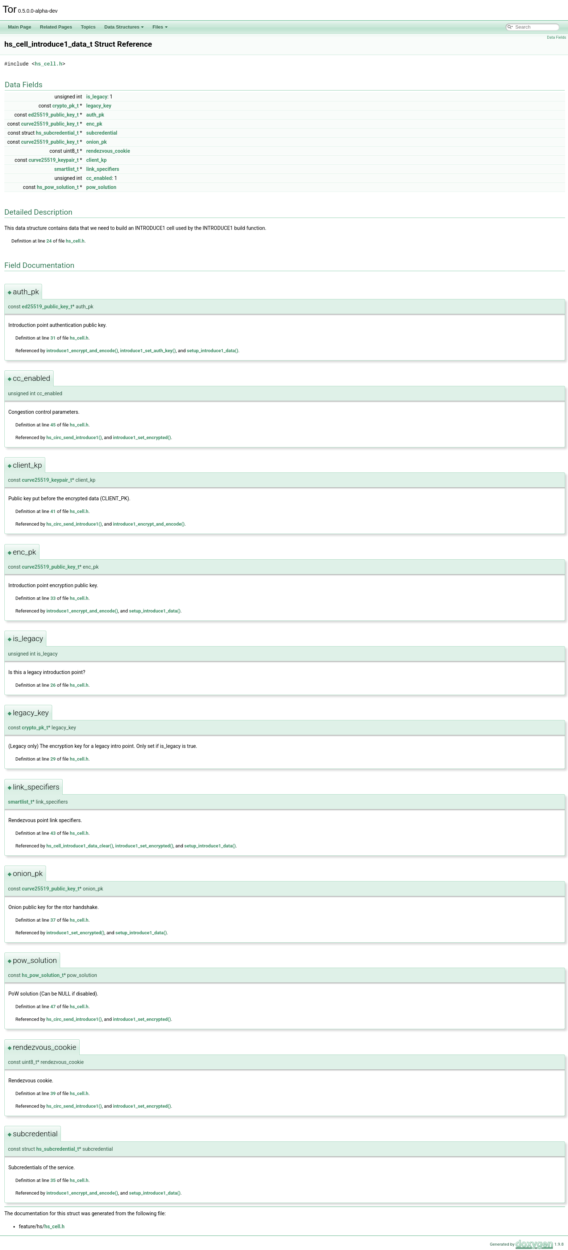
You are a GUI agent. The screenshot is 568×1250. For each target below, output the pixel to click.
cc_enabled (99, 178)
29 (53, 759)
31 (53, 338)
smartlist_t (66, 169)
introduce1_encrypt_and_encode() (82, 350)
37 (53, 920)
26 (53, 685)
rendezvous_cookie (108, 151)
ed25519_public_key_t (53, 115)
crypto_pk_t (66, 106)
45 (53, 425)
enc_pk (94, 124)
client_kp (96, 160)
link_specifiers (102, 169)
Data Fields (556, 37)
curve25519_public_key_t (50, 124)
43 (53, 833)
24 (49, 241)
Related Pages (56, 27)
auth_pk (95, 115)
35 (53, 1180)
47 (53, 1006)
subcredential (101, 133)
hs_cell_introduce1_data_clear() (79, 846)
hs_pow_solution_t (58, 187)
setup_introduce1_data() (212, 350)
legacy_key (98, 106)
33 (53, 598)
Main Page (19, 27)
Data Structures (124, 27)
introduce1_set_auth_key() (148, 350)
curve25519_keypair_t (54, 160)
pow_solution (101, 187)
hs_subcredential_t (57, 133)
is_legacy (96, 97)
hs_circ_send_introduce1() (74, 437)
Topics (88, 27)
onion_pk (96, 142)
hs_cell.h (48, 63)
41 (53, 511)
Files (160, 27)
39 (53, 1093)
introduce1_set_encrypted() (142, 437)
